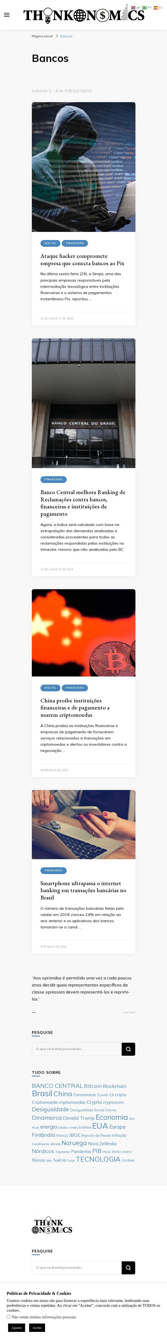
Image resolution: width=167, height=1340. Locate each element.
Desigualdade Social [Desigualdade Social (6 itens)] (87, 1110)
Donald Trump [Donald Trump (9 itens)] (79, 1118)
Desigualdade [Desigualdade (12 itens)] (50, 1109)
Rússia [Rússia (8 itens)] (38, 1160)
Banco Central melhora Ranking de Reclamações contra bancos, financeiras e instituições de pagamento (82, 502)
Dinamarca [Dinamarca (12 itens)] (47, 1117)
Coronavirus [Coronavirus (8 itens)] (84, 1094)
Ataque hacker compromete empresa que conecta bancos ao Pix (82, 259)
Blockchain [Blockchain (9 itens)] (114, 1086)
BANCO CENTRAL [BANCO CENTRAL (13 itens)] (57, 1085)
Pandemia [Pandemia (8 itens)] (81, 1151)
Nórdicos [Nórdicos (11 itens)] (43, 1151)
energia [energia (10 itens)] (48, 1127)
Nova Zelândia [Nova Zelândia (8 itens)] (102, 1143)
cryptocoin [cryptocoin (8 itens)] (113, 1102)
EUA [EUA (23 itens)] (100, 1126)
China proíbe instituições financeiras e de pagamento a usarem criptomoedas (75, 707)
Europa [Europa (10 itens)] (117, 1127)
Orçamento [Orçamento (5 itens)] (62, 1152)
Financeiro (75, 243)
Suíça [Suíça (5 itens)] (71, 1160)
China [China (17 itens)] (62, 1093)
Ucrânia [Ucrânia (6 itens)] (128, 1160)
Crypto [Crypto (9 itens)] (94, 1102)
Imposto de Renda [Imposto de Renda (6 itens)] (96, 1135)
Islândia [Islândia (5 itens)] (55, 1144)
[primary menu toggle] (6, 15)
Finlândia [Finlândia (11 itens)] (43, 1134)
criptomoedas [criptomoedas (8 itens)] (72, 1102)
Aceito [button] (37, 1328)
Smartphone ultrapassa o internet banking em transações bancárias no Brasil (83, 890)
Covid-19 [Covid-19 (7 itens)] (105, 1094)
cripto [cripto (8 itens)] (120, 1094)
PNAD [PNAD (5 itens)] (107, 1152)
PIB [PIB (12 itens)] (96, 1150)
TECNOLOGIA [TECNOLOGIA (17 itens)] (98, 1159)
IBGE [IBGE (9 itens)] (74, 1135)
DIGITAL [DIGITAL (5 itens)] (111, 1110)
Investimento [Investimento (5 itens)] (40, 1144)
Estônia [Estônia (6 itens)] (85, 1127)
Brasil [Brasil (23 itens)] (42, 1093)
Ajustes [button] (16, 1328)
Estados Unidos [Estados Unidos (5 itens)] (68, 1127)
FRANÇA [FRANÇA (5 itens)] (62, 1136)
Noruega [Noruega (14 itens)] (74, 1143)
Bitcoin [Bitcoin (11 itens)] (93, 1085)
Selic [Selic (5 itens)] (49, 1160)
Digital (50, 243)
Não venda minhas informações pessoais (44, 1317)
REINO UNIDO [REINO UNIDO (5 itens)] (122, 1152)
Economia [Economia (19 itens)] (112, 1117)
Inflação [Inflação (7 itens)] (119, 1135)
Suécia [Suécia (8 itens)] (59, 1160)
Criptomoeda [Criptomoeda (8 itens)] (44, 1102)
